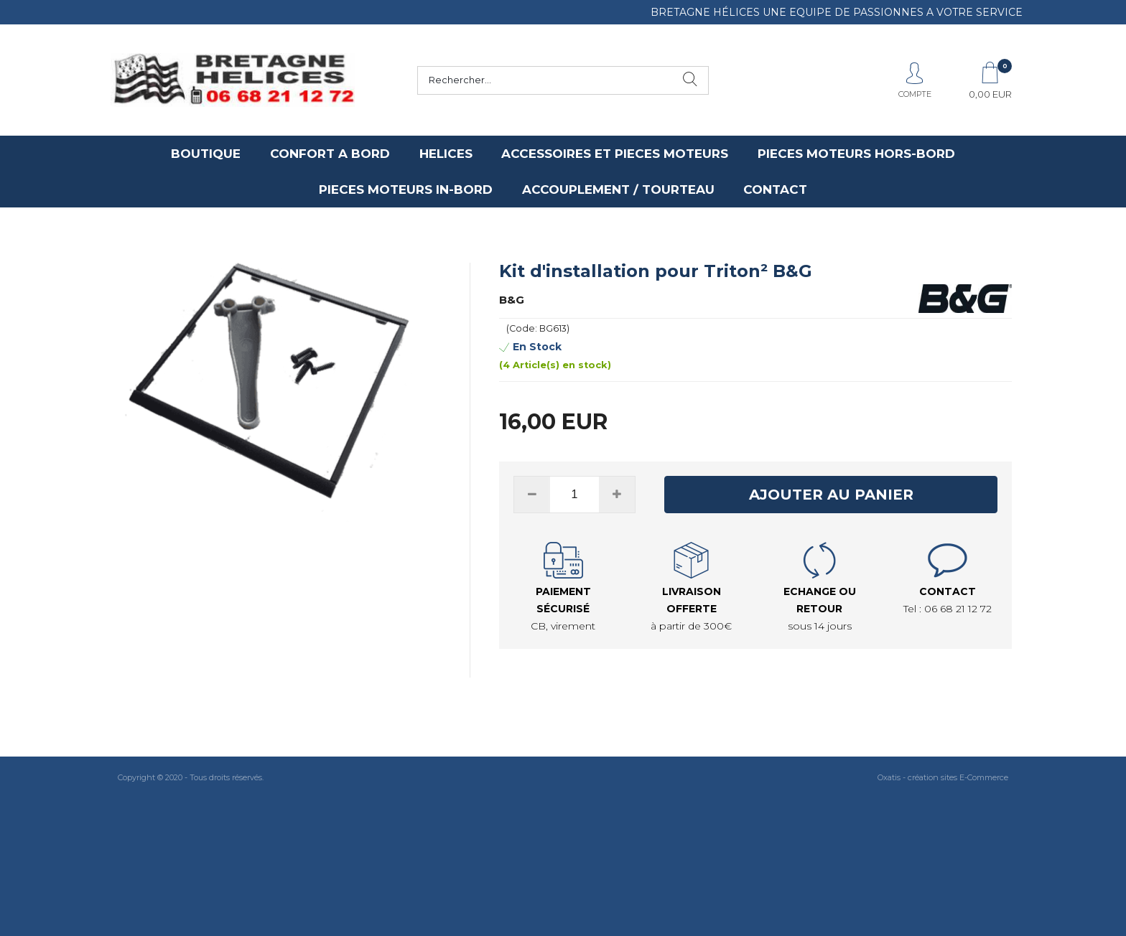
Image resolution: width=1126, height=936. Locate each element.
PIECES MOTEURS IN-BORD (406, 189)
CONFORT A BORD (330, 153)
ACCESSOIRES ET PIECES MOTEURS (614, 153)
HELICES (446, 153)
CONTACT (775, 189)
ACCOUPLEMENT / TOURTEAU (618, 189)
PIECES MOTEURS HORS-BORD (856, 153)
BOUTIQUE (206, 153)
